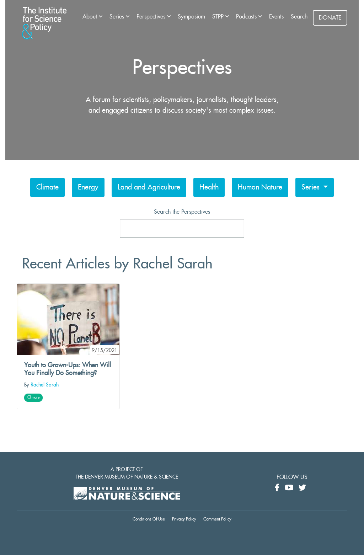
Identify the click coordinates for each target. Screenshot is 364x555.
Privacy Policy (184, 519)
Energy (88, 187)
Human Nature (260, 187)
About (90, 17)
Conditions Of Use (149, 519)
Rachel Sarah (45, 385)
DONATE (330, 18)
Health (209, 187)
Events (276, 17)
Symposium (191, 17)
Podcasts (247, 17)
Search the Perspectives (182, 212)
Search (299, 17)
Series (117, 17)
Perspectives (151, 17)
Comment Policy (217, 519)
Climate (47, 187)
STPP (218, 17)
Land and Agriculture (149, 187)
